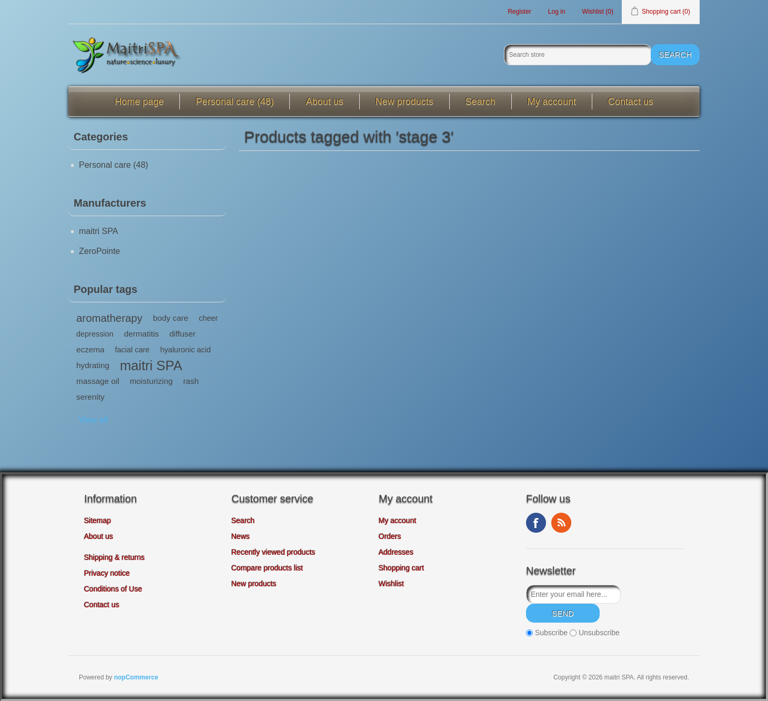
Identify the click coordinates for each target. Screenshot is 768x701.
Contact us (630, 101)
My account (552, 101)
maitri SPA (98, 231)
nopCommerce (136, 677)
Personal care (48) (235, 101)
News (240, 536)
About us (324, 101)
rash (191, 381)
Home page (139, 101)
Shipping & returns (114, 557)
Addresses (396, 552)
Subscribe (551, 632)
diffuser (182, 333)
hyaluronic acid (185, 350)
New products (404, 101)
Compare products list (267, 568)
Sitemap (97, 520)
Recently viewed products (273, 552)
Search (481, 101)
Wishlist (391, 584)
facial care (132, 350)
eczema (90, 349)
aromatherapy (109, 318)
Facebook (536, 523)
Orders (390, 536)
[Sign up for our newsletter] (573, 594)
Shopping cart (401, 568)
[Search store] (577, 54)
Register (519, 11)
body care (170, 317)
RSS (561, 523)
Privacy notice (107, 573)
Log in (556, 11)
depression (95, 334)
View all (93, 419)
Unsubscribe (599, 632)
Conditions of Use (113, 589)
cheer (208, 318)
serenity (90, 396)
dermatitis (141, 333)
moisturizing (151, 381)
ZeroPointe (99, 251)
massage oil (97, 381)
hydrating (92, 365)
